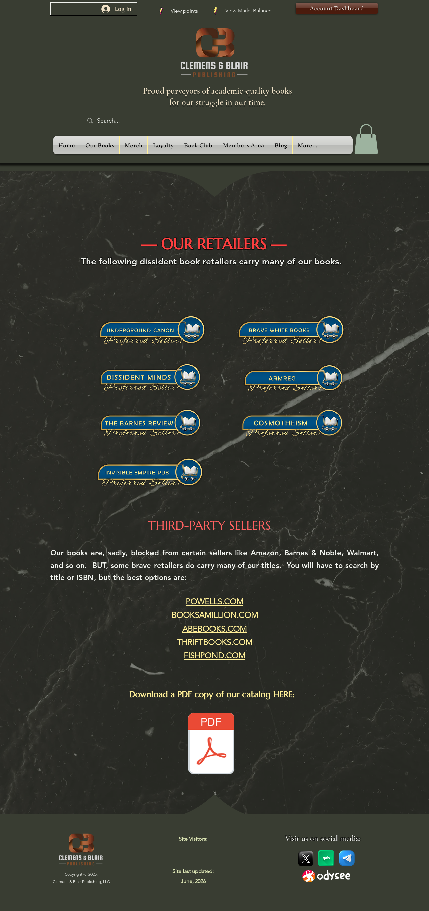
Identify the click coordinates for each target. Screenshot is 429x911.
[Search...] (217, 121)
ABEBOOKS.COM (214, 629)
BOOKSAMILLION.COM (214, 615)
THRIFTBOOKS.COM (214, 642)
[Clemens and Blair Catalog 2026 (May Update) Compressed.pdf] (211, 744)
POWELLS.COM (214, 601)
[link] (366, 139)
